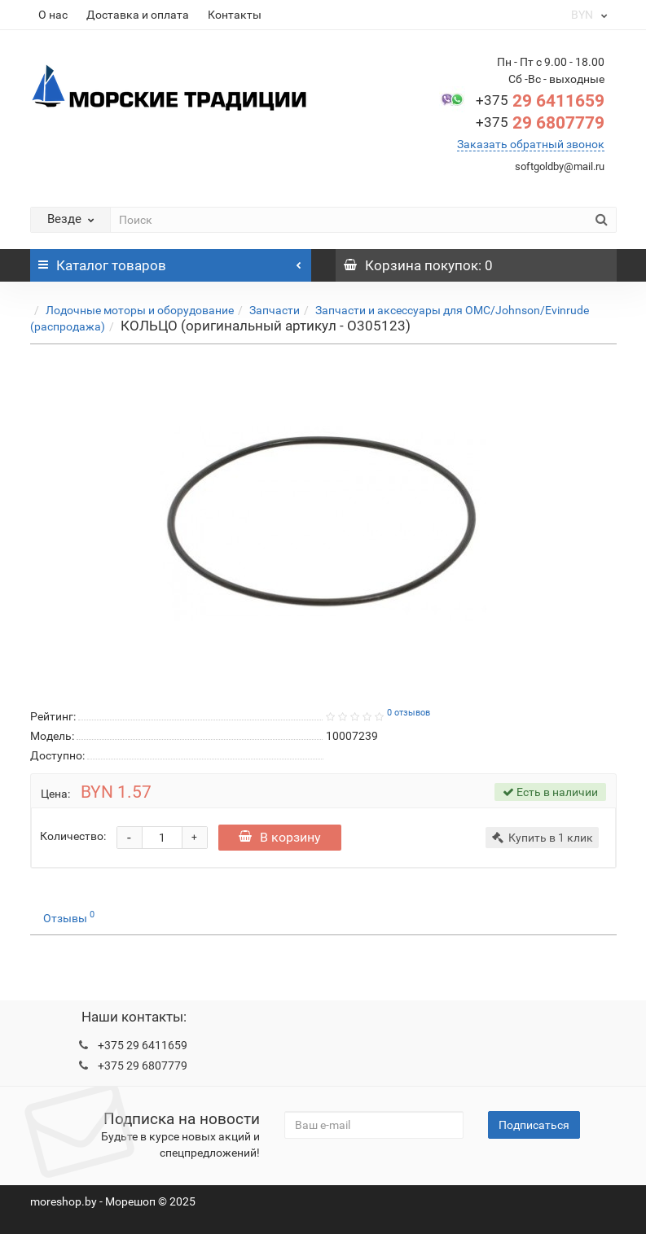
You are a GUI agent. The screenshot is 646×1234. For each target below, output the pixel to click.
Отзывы (68, 916)
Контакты (234, 14)
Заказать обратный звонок (530, 144)
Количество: (73, 835)
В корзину (280, 837)
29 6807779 (540, 123)
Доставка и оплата (137, 14)
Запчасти (274, 310)
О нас (53, 14)
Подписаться (534, 1124)
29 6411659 (540, 101)
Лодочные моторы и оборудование (140, 310)
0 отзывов (408, 712)
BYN (588, 14)
